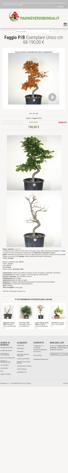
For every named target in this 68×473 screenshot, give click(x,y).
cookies (20, 4)
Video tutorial (5, 374)
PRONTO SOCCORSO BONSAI (23, 362)
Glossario (4, 368)
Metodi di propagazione (5, 361)
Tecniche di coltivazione (5, 354)
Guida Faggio (18, 287)
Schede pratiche (6, 347)
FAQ (1, 371)
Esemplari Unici (21, 291)
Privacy (24, 383)
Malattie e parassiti (7, 358)
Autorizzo (60, 6)
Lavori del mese (6, 350)
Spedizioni (20, 345)
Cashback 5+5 (22, 372)
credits (65, 383)
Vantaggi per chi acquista (23, 355)
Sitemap (29, 383)
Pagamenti (20, 348)
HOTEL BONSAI (21, 369)
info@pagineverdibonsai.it (40, 359)
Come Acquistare (23, 359)
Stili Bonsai (4, 365)
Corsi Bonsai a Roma (24, 366)
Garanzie (20, 351)
